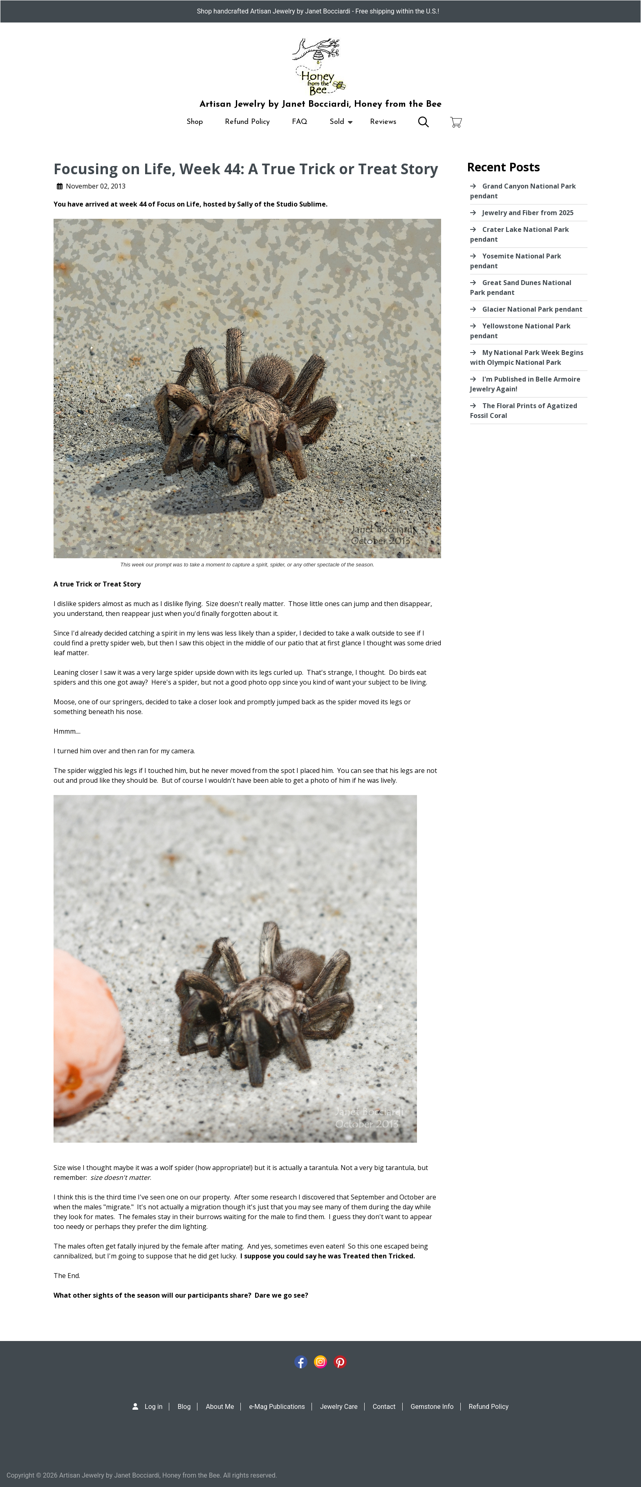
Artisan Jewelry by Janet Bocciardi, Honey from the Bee (320, 104)
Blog (184, 1407)
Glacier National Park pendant (532, 309)
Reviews (383, 122)
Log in (153, 1407)
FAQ (299, 122)
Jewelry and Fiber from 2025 (528, 212)
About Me (220, 1407)
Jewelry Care (339, 1407)
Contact (384, 1407)
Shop (194, 122)
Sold (336, 125)
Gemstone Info (432, 1407)
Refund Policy (247, 122)
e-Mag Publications (277, 1407)
